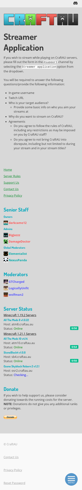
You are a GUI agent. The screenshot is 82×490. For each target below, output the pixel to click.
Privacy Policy (13, 195)
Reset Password (14, 482)
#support (50, 62)
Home (8, 169)
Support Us (11, 182)
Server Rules (12, 175)
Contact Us (11, 188)
